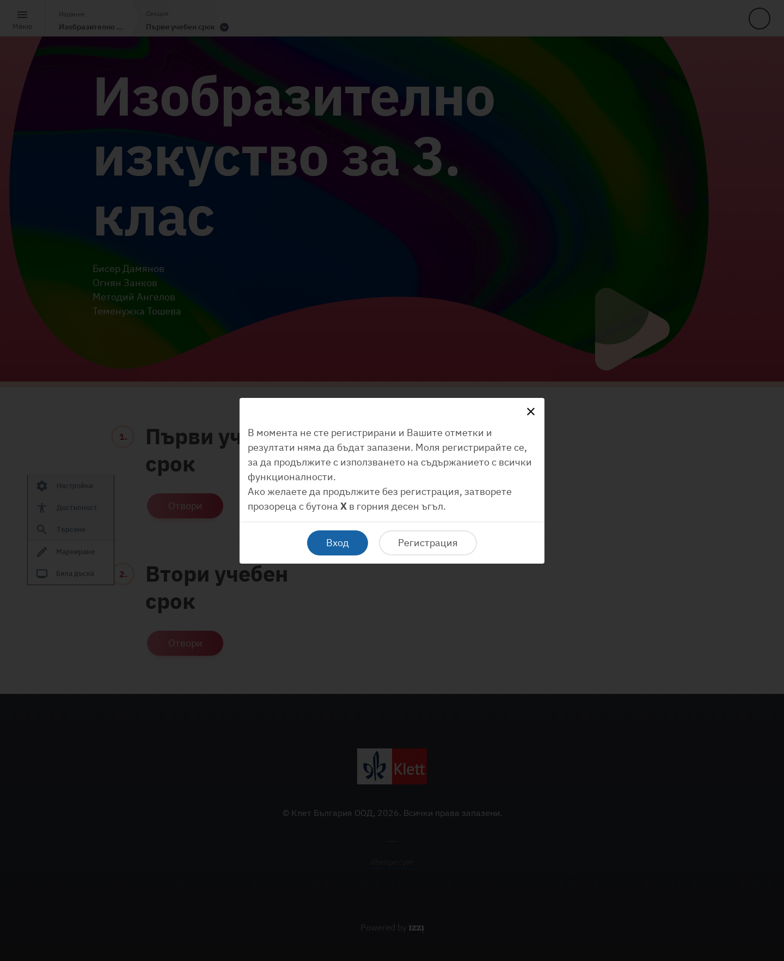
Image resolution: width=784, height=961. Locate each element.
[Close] (530, 411)
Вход (337, 542)
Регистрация (428, 542)
